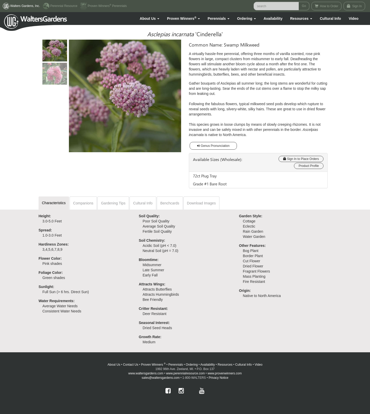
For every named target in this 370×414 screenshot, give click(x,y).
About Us (114, 364)
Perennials (175, 364)
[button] (149, 18)
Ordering (192, 364)
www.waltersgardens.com (145, 373)
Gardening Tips (113, 203)
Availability (273, 18)
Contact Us (130, 364)
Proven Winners (153, 364)
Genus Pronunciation (213, 146)
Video (258, 364)
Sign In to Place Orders (301, 159)
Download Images (201, 203)
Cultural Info (330, 18)
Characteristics (54, 203)
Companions (83, 203)
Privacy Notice (218, 378)
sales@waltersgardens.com (161, 378)
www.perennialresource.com (185, 373)
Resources (225, 364)
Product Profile (309, 166)
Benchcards (169, 203)
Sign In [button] (354, 6)
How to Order (326, 6)
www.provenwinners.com (225, 373)
